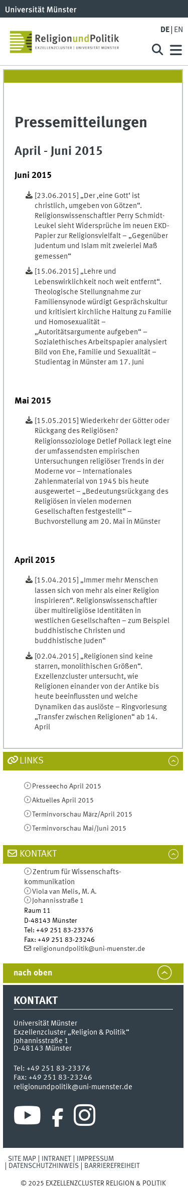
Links (32, 760)
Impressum (95, 1158)
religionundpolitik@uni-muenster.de (89, 948)
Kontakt (38, 854)
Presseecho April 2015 (66, 786)
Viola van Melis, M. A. (64, 891)
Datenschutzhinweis (44, 1165)
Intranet (56, 1158)
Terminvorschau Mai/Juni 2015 (79, 828)
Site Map (22, 1158)
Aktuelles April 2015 (63, 800)
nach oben (33, 973)
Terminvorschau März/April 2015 (82, 814)
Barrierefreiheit (112, 1165)
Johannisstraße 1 (58, 900)
